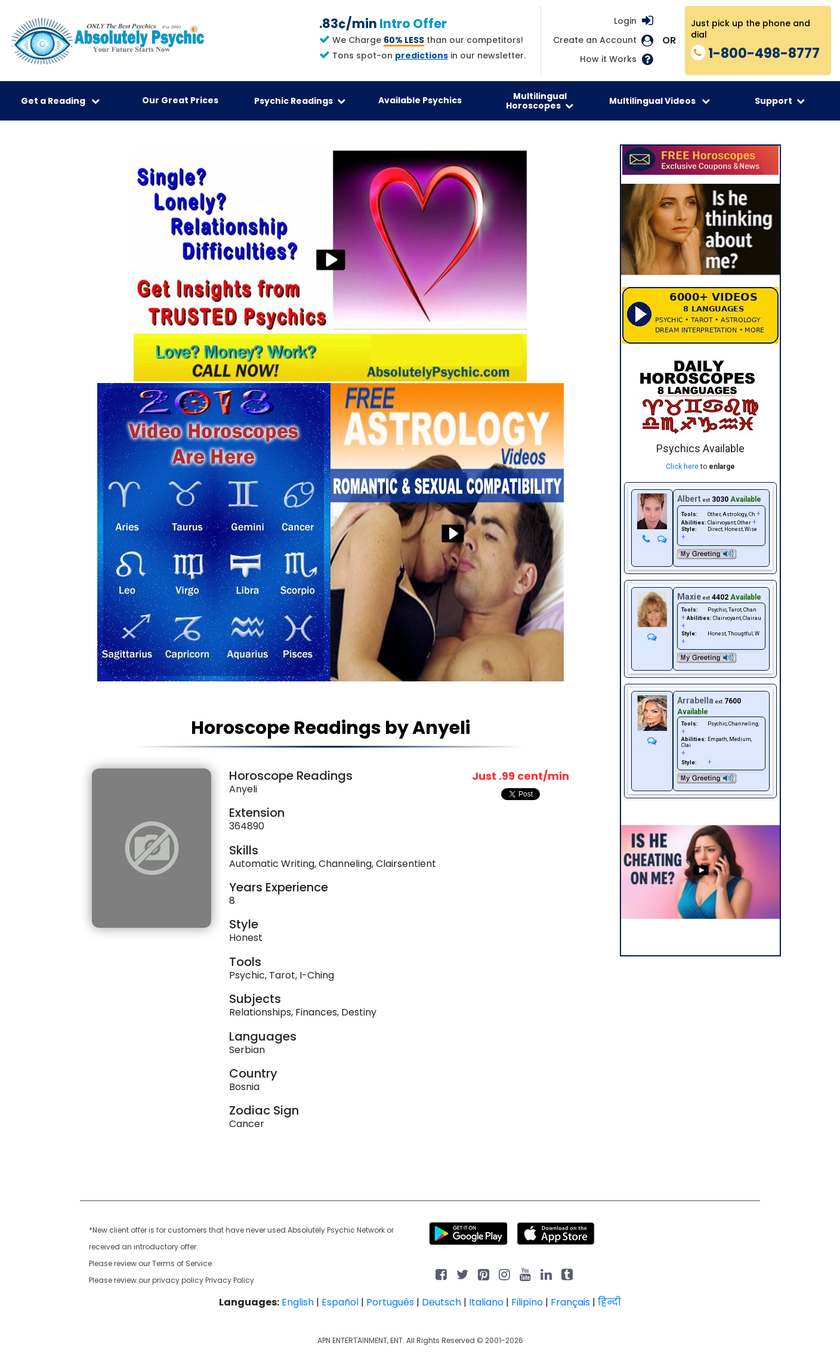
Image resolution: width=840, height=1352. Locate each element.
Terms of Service (182, 1263)
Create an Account (595, 40)
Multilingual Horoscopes (539, 101)
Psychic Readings (299, 101)
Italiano (486, 1302)
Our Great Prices (180, 100)
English (298, 1302)
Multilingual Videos (659, 101)
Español (340, 1302)
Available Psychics (420, 100)
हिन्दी (609, 1302)
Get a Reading (60, 101)
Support (780, 101)
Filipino (527, 1302)
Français (570, 1302)
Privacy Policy (229, 1280)
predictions (421, 55)
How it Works (608, 59)
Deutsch (441, 1302)
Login (625, 21)
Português (390, 1302)
